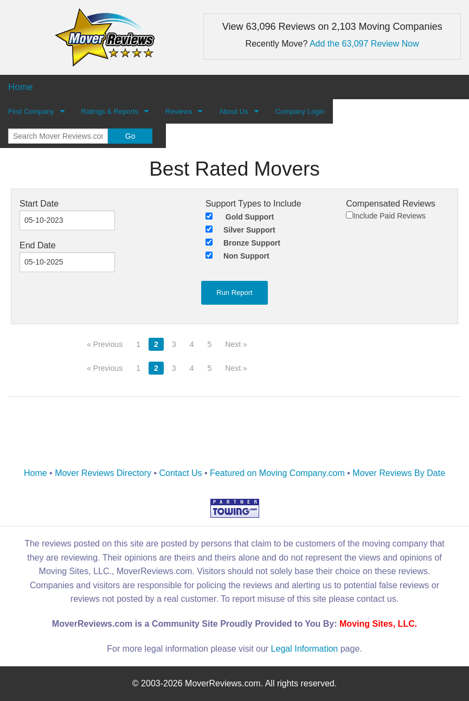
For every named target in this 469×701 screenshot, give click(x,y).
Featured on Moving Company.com (277, 473)
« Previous (105, 344)
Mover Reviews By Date (398, 473)
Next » (236, 344)
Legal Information (304, 648)
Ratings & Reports (110, 111)
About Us (233, 111)
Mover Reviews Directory (103, 473)
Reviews (178, 111)
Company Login (300, 111)
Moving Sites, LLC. (378, 623)
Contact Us (180, 473)
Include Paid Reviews (386, 215)
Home (35, 473)
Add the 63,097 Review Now (364, 43)
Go (130, 136)
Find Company (31, 111)
